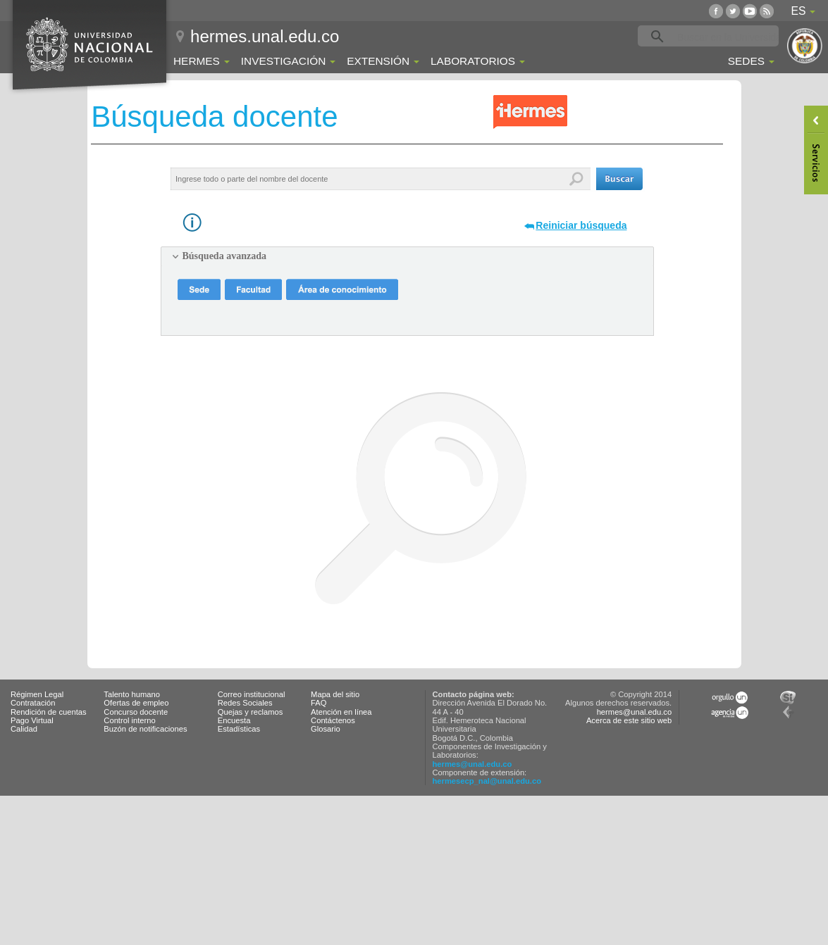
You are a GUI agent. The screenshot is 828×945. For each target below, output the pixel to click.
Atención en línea (341, 712)
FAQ (318, 703)
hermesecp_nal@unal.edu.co (487, 781)
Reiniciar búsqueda (581, 225)
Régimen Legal (37, 694)
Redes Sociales (245, 703)
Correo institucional (251, 694)
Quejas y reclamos (250, 712)
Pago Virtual (32, 720)
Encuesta (234, 720)
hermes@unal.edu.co (472, 764)
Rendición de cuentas (49, 712)
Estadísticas (239, 729)
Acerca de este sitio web (629, 720)
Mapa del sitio (335, 694)
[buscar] (730, 36)
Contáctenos (333, 720)
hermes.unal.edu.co (264, 36)
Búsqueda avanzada (224, 256)
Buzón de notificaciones (145, 729)
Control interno (129, 720)
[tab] (407, 256)
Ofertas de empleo (136, 703)
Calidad (24, 729)
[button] (619, 179)
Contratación (33, 703)
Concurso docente (136, 712)
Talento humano (132, 694)
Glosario (325, 729)
